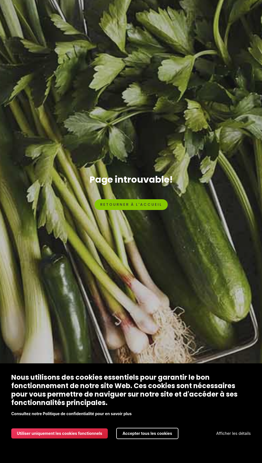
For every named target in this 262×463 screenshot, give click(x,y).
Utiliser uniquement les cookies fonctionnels (59, 433)
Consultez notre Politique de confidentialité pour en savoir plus (71, 413)
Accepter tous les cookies (147, 433)
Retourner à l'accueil (131, 204)
